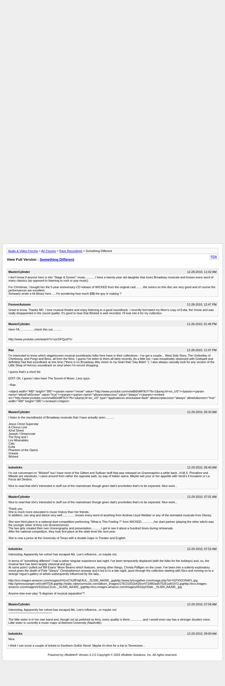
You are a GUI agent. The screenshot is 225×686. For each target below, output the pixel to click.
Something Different (57, 259)
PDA (214, 256)
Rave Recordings (70, 251)
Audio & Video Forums (23, 251)
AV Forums (48, 251)
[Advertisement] (112, 40)
